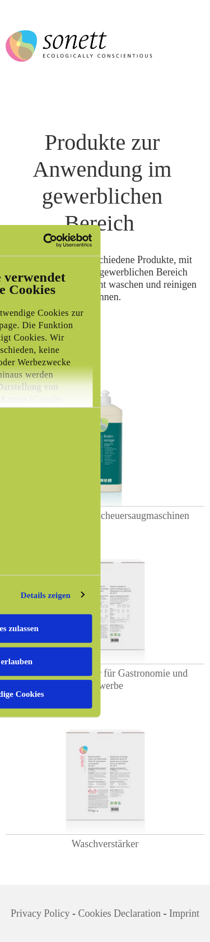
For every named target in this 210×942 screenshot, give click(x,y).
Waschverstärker (105, 843)
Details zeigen (46, 594)
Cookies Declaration (119, 913)
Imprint (184, 913)
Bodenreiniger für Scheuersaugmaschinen (105, 515)
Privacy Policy (40, 913)
